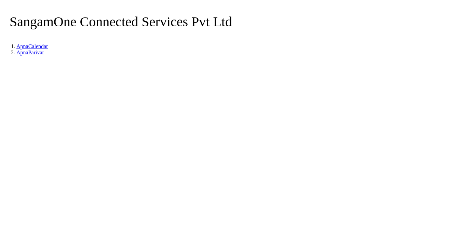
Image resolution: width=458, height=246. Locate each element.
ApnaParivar (30, 52)
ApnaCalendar (32, 46)
